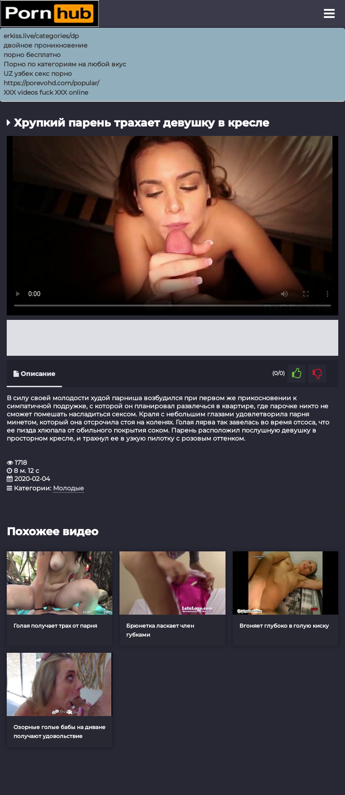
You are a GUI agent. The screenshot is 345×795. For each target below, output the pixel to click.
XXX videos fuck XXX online (46, 92)
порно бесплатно (32, 55)
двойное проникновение (46, 45)
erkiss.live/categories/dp (41, 36)
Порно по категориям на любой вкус (65, 64)
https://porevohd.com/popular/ (51, 83)
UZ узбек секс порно (38, 74)
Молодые (68, 488)
